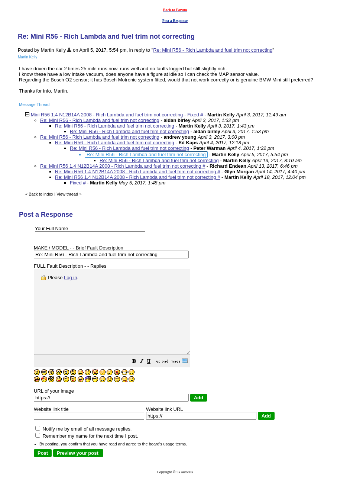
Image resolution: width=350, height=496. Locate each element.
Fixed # (78, 183)
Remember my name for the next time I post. (86, 452)
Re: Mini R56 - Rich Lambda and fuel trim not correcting (212, 50)
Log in (70, 277)
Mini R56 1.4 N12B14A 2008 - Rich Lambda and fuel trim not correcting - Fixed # (117, 114)
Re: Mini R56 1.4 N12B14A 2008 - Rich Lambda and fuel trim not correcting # (122, 166)
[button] (153, 379)
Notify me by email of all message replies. (83, 445)
